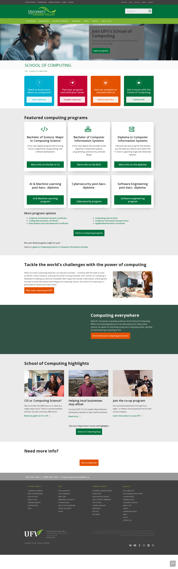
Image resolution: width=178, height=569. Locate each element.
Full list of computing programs (89, 246)
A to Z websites (64, 507)
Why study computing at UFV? (39, 303)
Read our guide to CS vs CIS (36, 429)
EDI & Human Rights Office (132, 507)
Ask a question (39, 112)
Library (143, 2)
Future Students (30, 2)
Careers (150, 2)
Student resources (72, 112)
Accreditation (128, 510)
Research (76, 21)
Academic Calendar (35, 504)
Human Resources (130, 524)
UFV (26, 84)
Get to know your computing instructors (110, 349)
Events (95, 21)
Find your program (35, 507)
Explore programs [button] (101, 58)
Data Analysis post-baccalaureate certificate (48, 236)
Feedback (46, 556)
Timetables (96, 521)
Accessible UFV (128, 504)
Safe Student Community (101, 513)
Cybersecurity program (89, 214)
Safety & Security (64, 521)
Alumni (64, 2)
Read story (73, 429)
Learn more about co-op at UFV (126, 429)
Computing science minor (106, 231)
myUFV (131, 2)
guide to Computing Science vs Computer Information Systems (60, 260)
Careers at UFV (128, 513)
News (86, 21)
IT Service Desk (63, 516)
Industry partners (106, 112)
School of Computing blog (89, 445)
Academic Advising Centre (102, 504)
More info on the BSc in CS (45, 177)
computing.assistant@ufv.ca (75, 490)
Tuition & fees (33, 519)
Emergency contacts (66, 513)
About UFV (106, 21)
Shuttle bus (97, 516)
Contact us (127, 533)
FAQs (29, 521)
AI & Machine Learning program (45, 213)
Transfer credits (34, 516)
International (42, 2)
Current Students (54, 2)
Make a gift (127, 519)
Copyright (27, 556)
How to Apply (33, 510)
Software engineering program (133, 213)
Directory (62, 510)
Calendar (124, 2)
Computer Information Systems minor (112, 234)
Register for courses (100, 510)
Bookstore (96, 507)
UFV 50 (125, 530)
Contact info (139, 112)
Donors (70, 2)
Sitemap (39, 556)
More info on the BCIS (89, 177)
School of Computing (38, 84)
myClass (137, 2)
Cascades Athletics (130, 516)
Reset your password (66, 519)
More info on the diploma (133, 177)
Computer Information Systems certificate (48, 231)
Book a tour (32, 513)
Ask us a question (89, 476)
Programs (30, 21)
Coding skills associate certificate (43, 234)
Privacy (34, 556)
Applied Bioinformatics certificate (110, 236)
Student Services (60, 21)
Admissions (44, 21)
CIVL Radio (96, 527)
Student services (99, 519)
